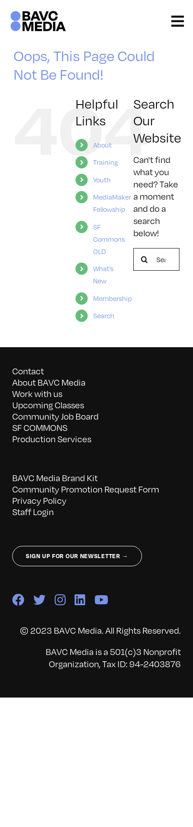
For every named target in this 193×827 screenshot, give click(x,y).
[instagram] (60, 599)
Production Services (51, 439)
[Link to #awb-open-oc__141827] (177, 21)
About (102, 145)
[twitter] (39, 599)
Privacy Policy (39, 500)
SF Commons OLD (109, 239)
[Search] (144, 259)
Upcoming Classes (48, 405)
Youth (102, 180)
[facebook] (18, 599)
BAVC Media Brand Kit (55, 478)
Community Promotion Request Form (85, 489)
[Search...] (156, 259)
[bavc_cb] (38, 13)
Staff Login (33, 512)
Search (103, 315)
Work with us (37, 393)
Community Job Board (55, 416)
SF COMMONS (39, 427)
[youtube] (101, 599)
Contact (28, 371)
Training (105, 162)
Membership (112, 298)
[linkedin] (80, 599)
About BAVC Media (48, 382)
